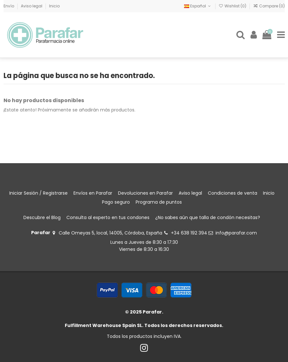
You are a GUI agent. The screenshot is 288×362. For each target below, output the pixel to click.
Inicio (54, 6)
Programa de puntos (159, 202)
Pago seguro (116, 202)
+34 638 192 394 (189, 233)
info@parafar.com (236, 233)
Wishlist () (233, 6)
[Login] (254, 34)
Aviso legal (32, 6)
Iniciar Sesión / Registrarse (38, 193)
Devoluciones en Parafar (145, 193)
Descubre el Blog (42, 217)
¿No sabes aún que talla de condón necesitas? (207, 217)
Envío (9, 6)
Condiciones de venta (232, 193)
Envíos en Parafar (92, 193)
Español (198, 6)
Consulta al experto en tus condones (107, 217)
